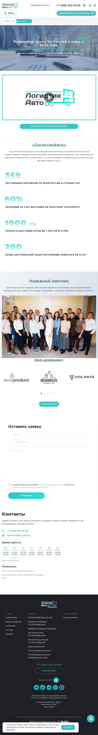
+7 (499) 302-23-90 (17, 531)
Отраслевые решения (39, 651)
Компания (11, 618)
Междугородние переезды (42, 629)
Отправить (26, 496)
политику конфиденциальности (51, 485)
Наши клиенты (49, 404)
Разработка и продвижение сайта (42, 721)
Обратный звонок (49, 670)
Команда (11, 626)
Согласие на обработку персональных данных (49, 698)
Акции (9, 634)
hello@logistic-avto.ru (40, 5)
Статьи (9, 630)
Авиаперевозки (36, 647)
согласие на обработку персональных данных (30, 487)
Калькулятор (70, 618)
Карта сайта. (49, 706)
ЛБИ (58, 702)
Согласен (68, 727)
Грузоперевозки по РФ (40, 618)
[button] (41, 393)
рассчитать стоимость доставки (49, 126)
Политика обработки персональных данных (49, 695)
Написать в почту (49, 680)
